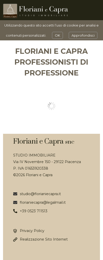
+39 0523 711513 (33, 211)
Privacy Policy (32, 230)
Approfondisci (83, 35)
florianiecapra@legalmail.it (43, 202)
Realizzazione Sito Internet (44, 239)
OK (57, 35)
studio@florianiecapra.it (40, 194)
